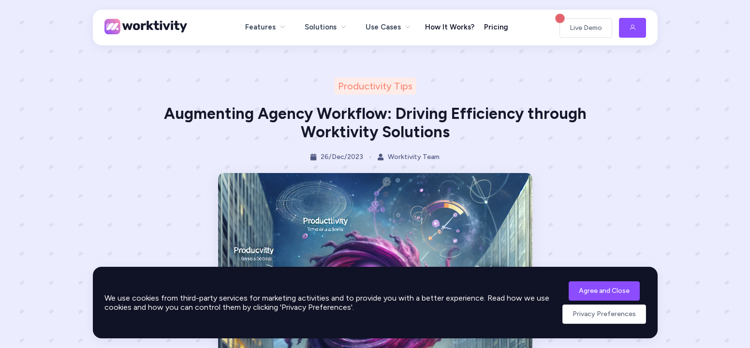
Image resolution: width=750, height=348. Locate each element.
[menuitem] (265, 27)
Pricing (496, 27)
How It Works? (449, 27)
